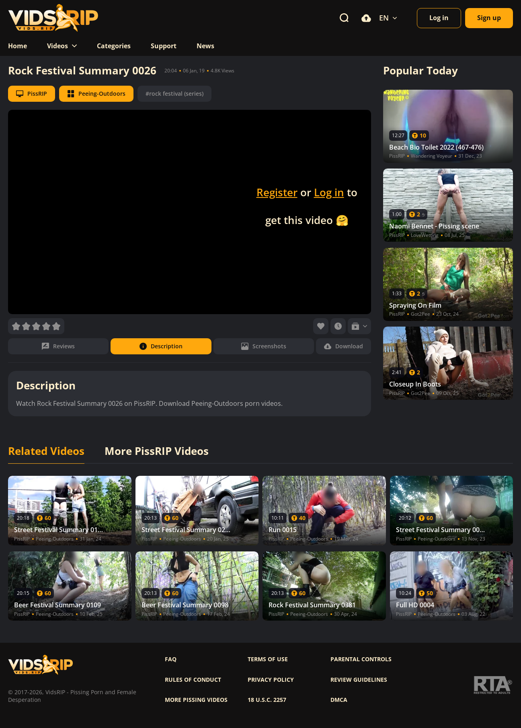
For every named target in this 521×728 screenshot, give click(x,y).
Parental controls (361, 659)
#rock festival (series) (174, 93)
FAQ (170, 659)
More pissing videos (196, 699)
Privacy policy (271, 679)
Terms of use (268, 659)
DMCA (338, 699)
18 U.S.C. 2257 (267, 699)
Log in (329, 192)
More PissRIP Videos (157, 451)
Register (276, 192)
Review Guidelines (358, 679)
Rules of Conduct (193, 679)
